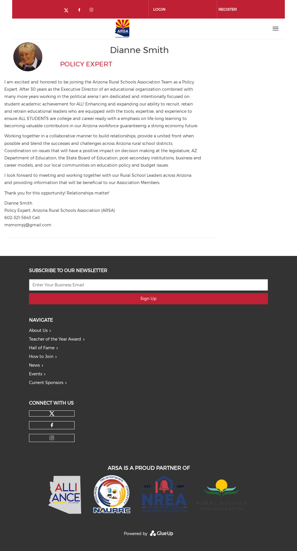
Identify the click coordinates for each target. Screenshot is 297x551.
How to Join (41, 356)
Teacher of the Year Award (55, 339)
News (34, 365)
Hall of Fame (42, 347)
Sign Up (148, 298)
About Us (38, 330)
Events (35, 374)
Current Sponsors (46, 382)
